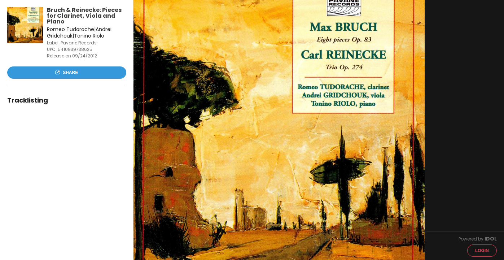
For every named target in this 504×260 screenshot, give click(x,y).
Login (482, 250)
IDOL (491, 238)
